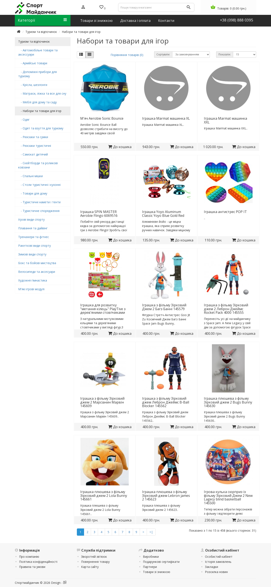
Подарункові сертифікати (161, 562)
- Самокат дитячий (33, 154)
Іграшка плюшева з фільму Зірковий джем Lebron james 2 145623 (166, 495)
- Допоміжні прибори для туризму (37, 74)
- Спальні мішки (30, 176)
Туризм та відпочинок (41, 32)
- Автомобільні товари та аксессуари (38, 52)
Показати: (224, 54)
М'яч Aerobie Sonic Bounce (101, 118)
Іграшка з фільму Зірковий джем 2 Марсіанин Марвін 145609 (102, 402)
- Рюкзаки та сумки (33, 137)
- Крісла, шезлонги (32, 85)
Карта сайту (90, 567)
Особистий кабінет (218, 557)
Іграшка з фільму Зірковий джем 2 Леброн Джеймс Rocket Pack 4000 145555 (226, 309)
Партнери (150, 567)
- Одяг (24, 120)
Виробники (151, 557)
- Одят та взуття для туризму (40, 128)
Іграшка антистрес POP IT (225, 211)
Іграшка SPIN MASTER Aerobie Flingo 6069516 (99, 213)
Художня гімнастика (32, 280)
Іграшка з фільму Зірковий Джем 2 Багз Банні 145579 (164, 307)
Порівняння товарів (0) (127, 55)
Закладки (211, 567)
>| (151, 532)
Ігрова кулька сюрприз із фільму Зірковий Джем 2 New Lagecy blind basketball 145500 (228, 497)
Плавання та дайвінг (33, 228)
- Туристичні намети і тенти (39, 202)
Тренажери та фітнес (33, 237)
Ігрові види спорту (31, 219)
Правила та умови (32, 567)
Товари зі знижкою (156, 572)
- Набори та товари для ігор (39, 111)
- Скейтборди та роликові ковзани (38, 165)
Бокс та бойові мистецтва (37, 263)
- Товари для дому (32, 193)
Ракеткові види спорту (34, 246)
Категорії (42, 20)
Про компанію (29, 557)
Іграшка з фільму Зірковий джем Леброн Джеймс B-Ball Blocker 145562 (165, 402)
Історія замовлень (218, 562)
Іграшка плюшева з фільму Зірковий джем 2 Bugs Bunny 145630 (228, 402)
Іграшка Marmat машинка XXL (225, 120)
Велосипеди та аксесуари (36, 272)
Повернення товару (95, 562)
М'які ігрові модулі (31, 289)
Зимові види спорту (32, 254)
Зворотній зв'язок (94, 557)
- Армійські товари (32, 63)
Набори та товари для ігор (81, 32)
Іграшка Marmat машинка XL (166, 118)
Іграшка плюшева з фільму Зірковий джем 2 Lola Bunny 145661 (103, 495)
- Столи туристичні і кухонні (39, 185)
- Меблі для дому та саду (37, 102)
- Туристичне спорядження (38, 211)
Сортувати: (163, 54)
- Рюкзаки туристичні (34, 146)
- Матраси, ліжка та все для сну (42, 93)
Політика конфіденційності (38, 562)
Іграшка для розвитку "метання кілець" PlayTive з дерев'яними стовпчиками (103, 309)
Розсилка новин (216, 572)
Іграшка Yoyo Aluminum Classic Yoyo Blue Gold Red (163, 213)
